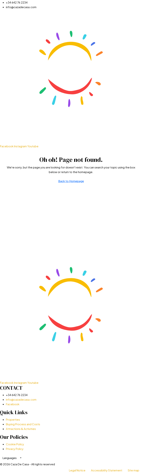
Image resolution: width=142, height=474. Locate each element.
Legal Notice (77, 470)
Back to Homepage (71, 181)
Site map (133, 470)
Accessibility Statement (106, 470)
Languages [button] (9, 458)
